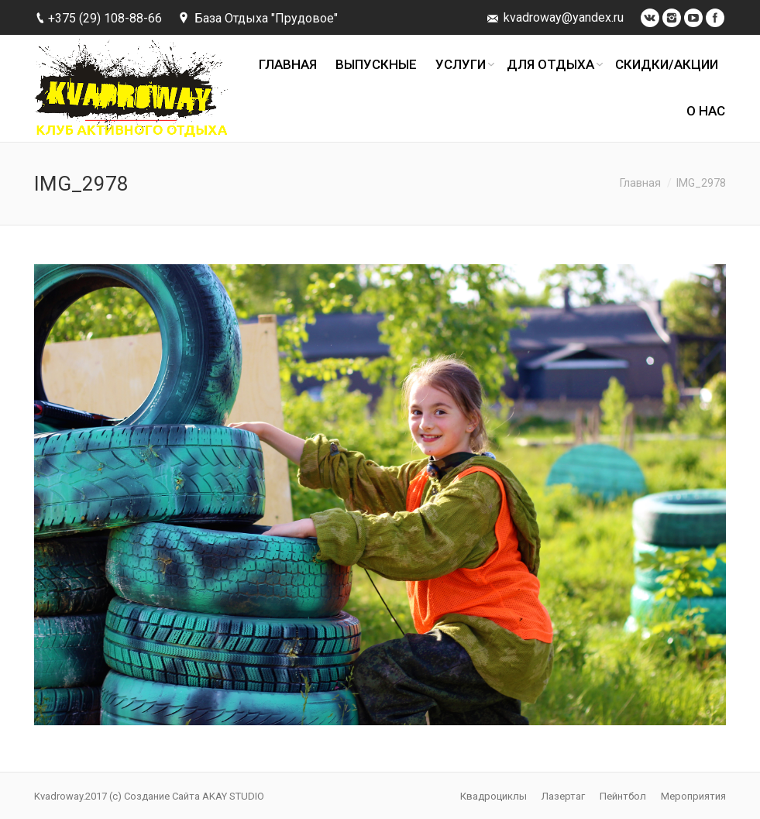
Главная (640, 183)
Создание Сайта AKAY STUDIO (194, 796)
